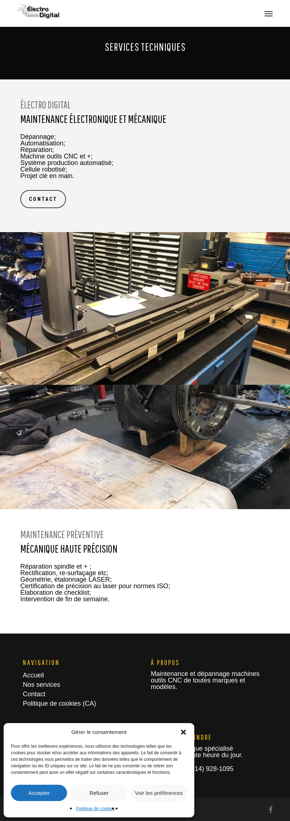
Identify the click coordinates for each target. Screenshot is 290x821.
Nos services (41, 684)
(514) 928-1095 (210, 768)
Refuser (99, 793)
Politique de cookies (95, 808)
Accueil (33, 675)
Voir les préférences (159, 793)
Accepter (39, 793)
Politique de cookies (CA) (59, 703)
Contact (34, 694)
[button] (183, 732)
